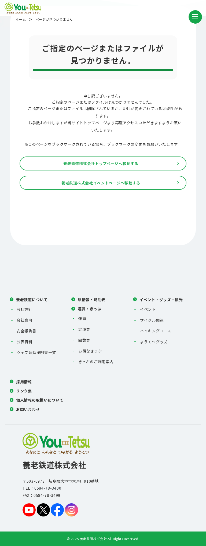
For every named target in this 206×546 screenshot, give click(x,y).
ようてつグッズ (154, 341)
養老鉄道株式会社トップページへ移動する (100, 163)
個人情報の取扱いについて (39, 400)
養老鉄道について (32, 299)
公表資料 (24, 341)
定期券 (84, 329)
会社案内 (24, 320)
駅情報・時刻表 (91, 299)
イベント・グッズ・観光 (161, 299)
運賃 (82, 318)
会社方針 (24, 309)
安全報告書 (26, 330)
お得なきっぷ (90, 351)
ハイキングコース (155, 330)
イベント (148, 309)
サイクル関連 (152, 320)
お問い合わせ (28, 409)
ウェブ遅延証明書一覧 (36, 352)
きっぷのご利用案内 (95, 361)
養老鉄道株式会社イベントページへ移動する (100, 182)
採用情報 (24, 381)
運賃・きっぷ (89, 308)
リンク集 (24, 391)
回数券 (84, 340)
